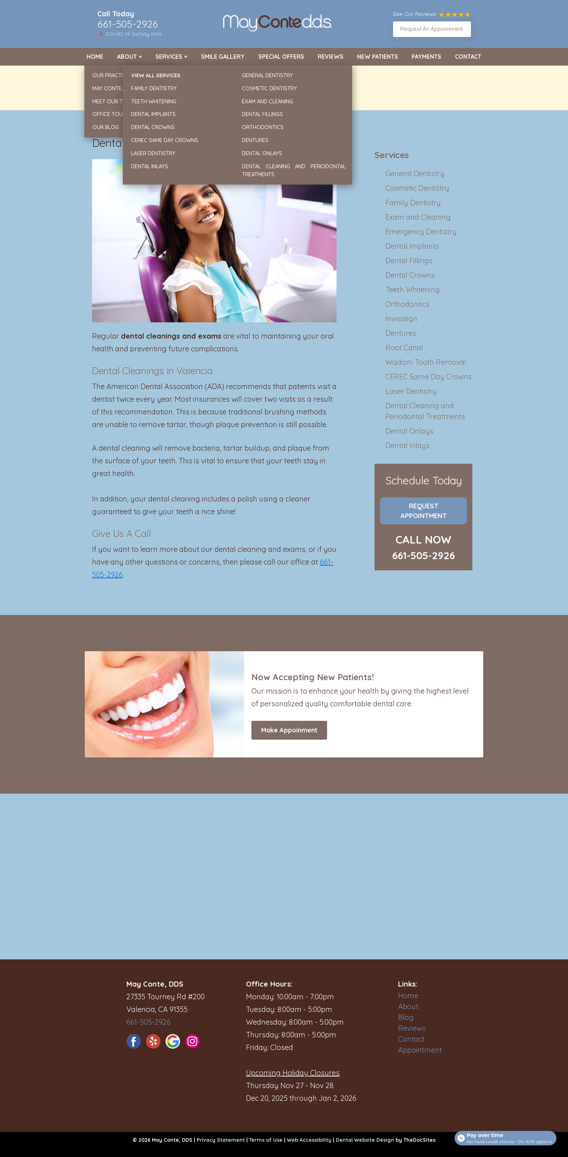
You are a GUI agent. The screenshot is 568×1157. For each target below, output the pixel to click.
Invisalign (401, 318)
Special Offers (281, 56)
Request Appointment (424, 511)
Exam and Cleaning (418, 217)
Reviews (330, 56)
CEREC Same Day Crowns (428, 376)
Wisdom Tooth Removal (425, 362)
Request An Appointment (431, 28)
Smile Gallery (223, 56)
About (127, 56)
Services (168, 56)
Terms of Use (266, 1140)
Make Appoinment (289, 730)
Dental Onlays (409, 430)
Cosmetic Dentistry (417, 188)
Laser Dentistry (411, 391)
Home (95, 56)
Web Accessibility (309, 1140)
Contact (468, 56)
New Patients (377, 56)
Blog (406, 1017)
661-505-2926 (127, 24)
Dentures (400, 333)
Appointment (420, 1049)
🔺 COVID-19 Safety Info (129, 33)
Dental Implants (412, 246)
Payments (426, 56)
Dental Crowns (410, 275)
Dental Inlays (407, 445)
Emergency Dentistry (421, 231)
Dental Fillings (409, 260)
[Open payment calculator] (504, 1136)
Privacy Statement (221, 1140)
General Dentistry (414, 173)
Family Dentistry (413, 202)
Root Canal (404, 347)
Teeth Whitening (412, 289)
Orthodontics (407, 304)
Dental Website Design (365, 1140)
